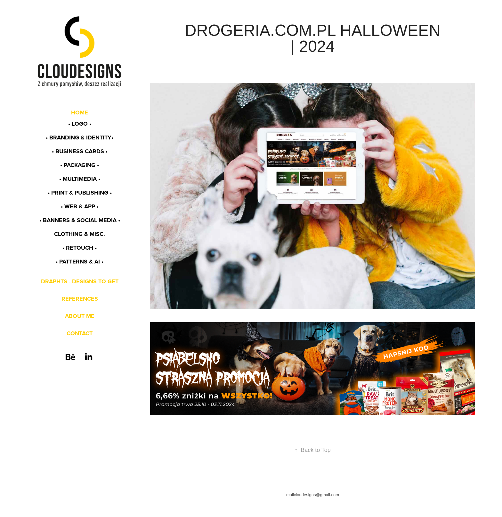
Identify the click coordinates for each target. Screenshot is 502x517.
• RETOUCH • (79, 248)
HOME (79, 112)
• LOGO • (79, 124)
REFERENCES (79, 299)
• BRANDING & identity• (79, 137)
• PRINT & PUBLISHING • (80, 192)
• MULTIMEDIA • (79, 179)
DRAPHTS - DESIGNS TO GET (79, 281)
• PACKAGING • (79, 165)
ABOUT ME (79, 316)
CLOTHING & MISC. (79, 234)
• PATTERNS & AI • (79, 261)
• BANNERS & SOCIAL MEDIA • (79, 220)
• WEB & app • (80, 206)
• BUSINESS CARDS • (80, 151)
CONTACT (80, 333)
